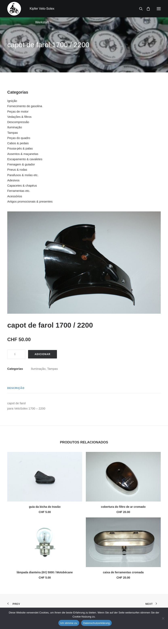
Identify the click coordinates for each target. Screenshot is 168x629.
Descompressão (18, 122)
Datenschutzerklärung (96, 623)
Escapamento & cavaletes (24, 159)
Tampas (12, 132)
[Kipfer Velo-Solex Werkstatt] (14, 9)
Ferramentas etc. (18, 190)
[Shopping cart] (146, 8)
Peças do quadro (18, 138)
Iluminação (14, 127)
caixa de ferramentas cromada (123, 572)
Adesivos (13, 180)
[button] (158, 8)
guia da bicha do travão (44, 506)
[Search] (139, 8)
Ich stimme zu (68, 623)
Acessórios (14, 196)
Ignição (12, 100)
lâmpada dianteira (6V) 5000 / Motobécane (45, 572)
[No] (163, 618)
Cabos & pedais (18, 143)
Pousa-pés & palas (20, 148)
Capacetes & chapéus (22, 185)
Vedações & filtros (19, 116)
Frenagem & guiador (21, 164)
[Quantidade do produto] (16, 354)
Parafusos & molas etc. (22, 175)
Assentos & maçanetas (22, 154)
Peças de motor (17, 111)
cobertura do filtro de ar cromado (123, 506)
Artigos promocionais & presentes (29, 201)
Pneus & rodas (17, 169)
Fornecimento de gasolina (24, 106)
